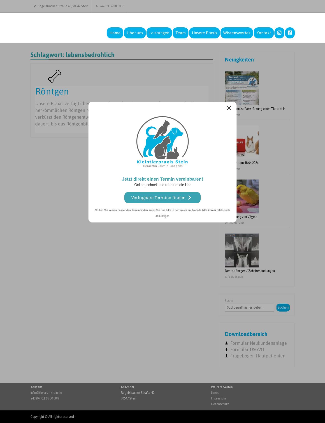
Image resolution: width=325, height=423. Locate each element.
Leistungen (159, 33)
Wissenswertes (236, 33)
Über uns (135, 33)
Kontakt (263, 33)
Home (115, 33)
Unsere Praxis (204, 33)
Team (180, 33)
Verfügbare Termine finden (162, 198)
